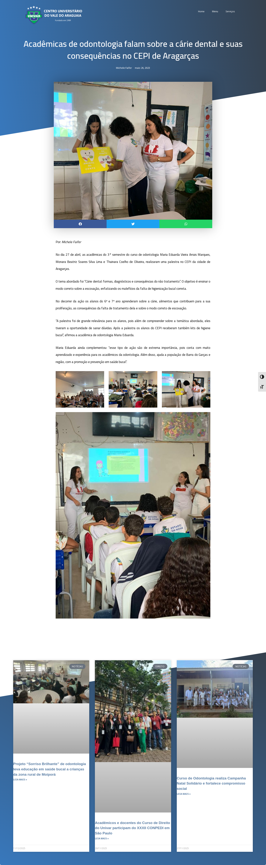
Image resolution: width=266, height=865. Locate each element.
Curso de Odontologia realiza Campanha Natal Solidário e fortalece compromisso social (212, 783)
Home (201, 11)
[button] (80, 224)
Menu (215, 11)
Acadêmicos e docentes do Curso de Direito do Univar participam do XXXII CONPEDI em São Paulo (130, 827)
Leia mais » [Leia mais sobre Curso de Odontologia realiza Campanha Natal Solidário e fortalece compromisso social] (184, 793)
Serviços (230, 11)
